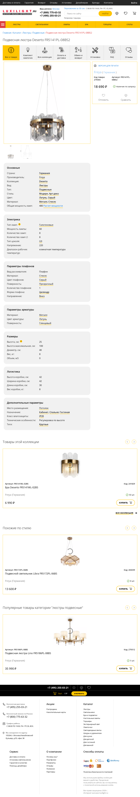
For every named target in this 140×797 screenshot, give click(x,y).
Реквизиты (51, 763)
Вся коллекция (126, 513)
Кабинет (43, 412)
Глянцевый (45, 323)
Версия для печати (108, 66)
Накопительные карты (56, 712)
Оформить (79, 694)
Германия (44, 173)
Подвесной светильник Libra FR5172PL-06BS (31, 573)
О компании (54, 751)
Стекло (52, 201)
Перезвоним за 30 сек (74, 8)
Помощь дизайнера (18, 766)
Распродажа (51, 709)
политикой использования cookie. (99, 785)
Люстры (27, 32)
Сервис (14, 751)
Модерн (43, 193)
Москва (55, 9)
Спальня (54, 412)
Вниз (42, 296)
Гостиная (65, 412)
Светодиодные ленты (92, 730)
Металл (43, 201)
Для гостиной (89, 742)
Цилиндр (44, 292)
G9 (40, 241)
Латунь (43, 197)
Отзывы (53, 2)
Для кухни (87, 736)
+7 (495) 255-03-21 (50, 15)
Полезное (50, 769)
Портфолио (51, 760)
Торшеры (87, 721)
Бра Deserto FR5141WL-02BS (21, 487)
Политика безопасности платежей (97, 772)
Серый (51, 197)
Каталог (2, 24)
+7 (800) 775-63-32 (50, 12)
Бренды (96, 2)
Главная (7, 32)
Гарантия (29, 2)
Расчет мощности (53, 205)
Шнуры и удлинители (92, 733)
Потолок (44, 408)
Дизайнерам (82, 2)
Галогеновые (46, 224)
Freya (42, 177)
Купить (125, 502)
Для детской (88, 739)
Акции (50, 704)
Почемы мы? (52, 757)
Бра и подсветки (90, 715)
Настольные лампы (91, 718)
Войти (134, 2)
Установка (67, 2)
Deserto (43, 181)
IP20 (41, 416)
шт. (57, 693)
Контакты (108, 2)
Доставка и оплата (11, 2)
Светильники (89, 712)
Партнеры (50, 772)
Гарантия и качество (18, 763)
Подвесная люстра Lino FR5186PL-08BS (28, 653)
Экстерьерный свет (91, 724)
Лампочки (87, 727)
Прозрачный (46, 283)
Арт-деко (54, 193)
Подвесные (38, 32)
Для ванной (88, 745)
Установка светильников (20, 760)
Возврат (42, 2)
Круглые (43, 424)
